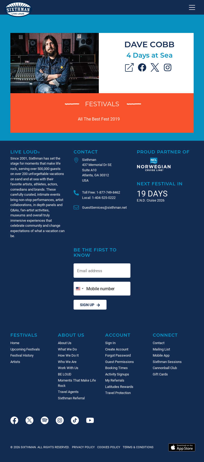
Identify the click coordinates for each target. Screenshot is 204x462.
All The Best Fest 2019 (99, 119)
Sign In (110, 342)
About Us (71, 335)
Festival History (21, 355)
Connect (165, 335)
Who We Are (67, 361)
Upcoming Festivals (25, 349)
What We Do (67, 349)
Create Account (116, 349)
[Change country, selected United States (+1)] (79, 288)
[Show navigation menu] (192, 7)
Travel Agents (68, 391)
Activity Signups (117, 374)
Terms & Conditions (137, 447)
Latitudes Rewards (119, 386)
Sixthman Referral (71, 398)
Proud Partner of (163, 152)
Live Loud (25, 152)
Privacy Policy (83, 447)
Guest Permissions (119, 361)
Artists (15, 361)
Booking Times (116, 367)
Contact (86, 152)
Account (117, 335)
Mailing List (161, 349)
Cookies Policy (108, 447)
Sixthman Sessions (167, 361)
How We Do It (68, 355)
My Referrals (114, 380)
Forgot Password (118, 355)
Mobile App (161, 355)
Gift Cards (160, 374)
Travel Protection (118, 392)
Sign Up (90, 304)
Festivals (102, 104)
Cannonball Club (165, 367)
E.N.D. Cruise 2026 (150, 200)
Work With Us (68, 367)
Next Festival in (160, 184)
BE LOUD (64, 374)
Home (14, 342)
